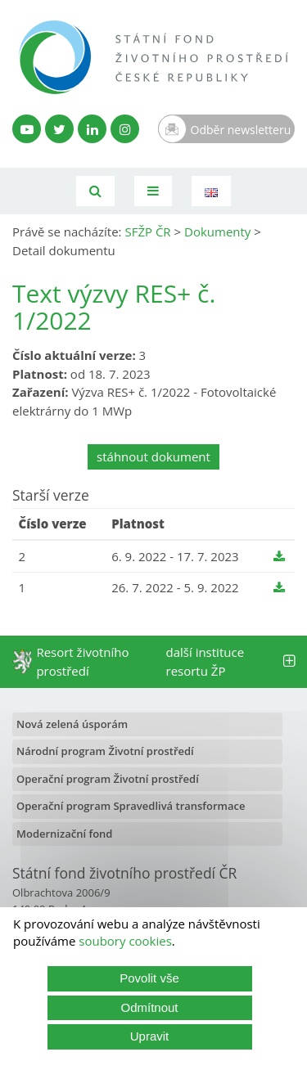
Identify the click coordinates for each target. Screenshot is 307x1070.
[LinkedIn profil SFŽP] (92, 129)
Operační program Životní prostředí (107, 778)
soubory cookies (125, 941)
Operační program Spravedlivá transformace (131, 805)
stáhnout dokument (153, 456)
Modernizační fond (64, 833)
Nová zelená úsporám (72, 724)
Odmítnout (149, 1007)
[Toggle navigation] (153, 191)
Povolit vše (149, 978)
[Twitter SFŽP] (59, 129)
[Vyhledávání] (95, 191)
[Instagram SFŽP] (125, 129)
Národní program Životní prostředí (105, 751)
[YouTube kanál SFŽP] (26, 129)
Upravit (149, 1036)
